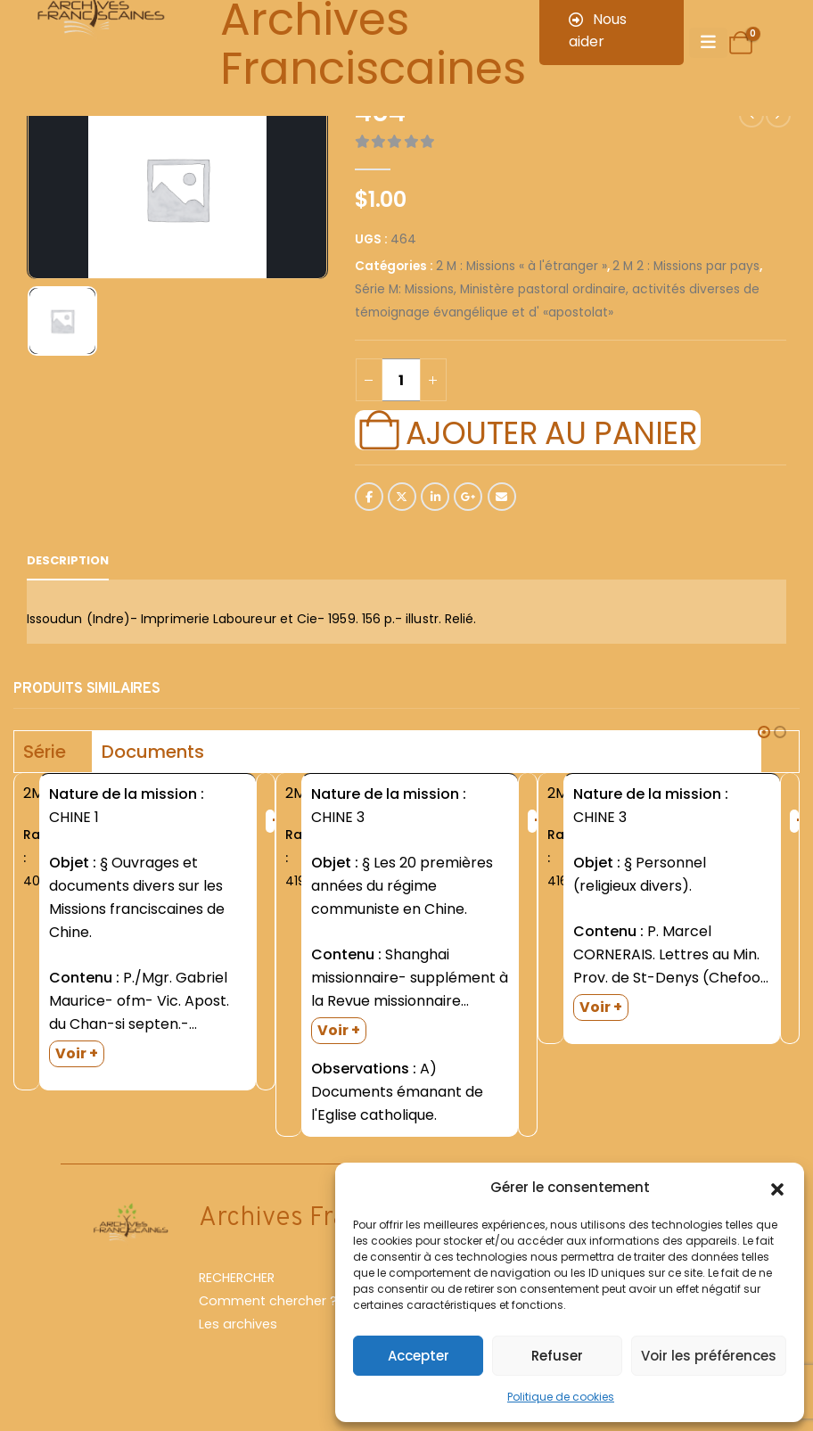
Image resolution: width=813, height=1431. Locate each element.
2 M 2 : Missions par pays (686, 266)
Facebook (369, 496)
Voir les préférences (708, 1355)
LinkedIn (435, 496)
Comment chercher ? (268, 1301)
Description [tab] (68, 560)
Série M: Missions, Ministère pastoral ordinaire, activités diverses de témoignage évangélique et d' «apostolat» (557, 301)
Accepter (418, 1355)
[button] (777, 1188)
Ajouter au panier (551, 430)
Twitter (402, 496)
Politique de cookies (560, 1396)
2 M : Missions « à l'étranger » (521, 266)
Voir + (76, 1053)
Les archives (238, 1324)
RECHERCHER (237, 1278)
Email (502, 496)
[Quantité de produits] (401, 379)
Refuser (557, 1355)
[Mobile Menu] (708, 43)
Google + (468, 496)
